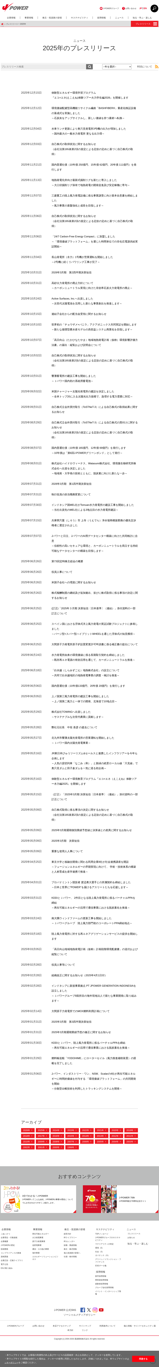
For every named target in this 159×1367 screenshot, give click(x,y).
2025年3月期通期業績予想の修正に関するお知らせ (83, 1057)
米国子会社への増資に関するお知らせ (75, 592)
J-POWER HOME (2, 24)
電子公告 (4, 1289)
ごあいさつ (5, 1259)
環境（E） (99, 1273)
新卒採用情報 (100, 1301)
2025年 (41, 1155)
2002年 (26, 1172)
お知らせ (130, 1262)
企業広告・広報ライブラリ (12, 1285)
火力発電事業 (37, 1262)
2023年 (70, 1155)
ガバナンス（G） (102, 1280)
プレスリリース (12, 24)
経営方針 (67, 1259)
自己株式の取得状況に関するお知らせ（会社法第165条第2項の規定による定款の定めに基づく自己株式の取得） (93, 149)
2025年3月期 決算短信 (66, 865)
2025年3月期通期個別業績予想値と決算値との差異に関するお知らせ (94, 855)
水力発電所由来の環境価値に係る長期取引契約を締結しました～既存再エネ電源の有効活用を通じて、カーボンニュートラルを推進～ (94, 679)
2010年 (26, 1166)
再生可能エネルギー (40, 1259)
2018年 (26, 1161)
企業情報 (11, 17)
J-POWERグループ (106, 8)
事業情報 (29, 17)
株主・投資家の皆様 (52, 17)
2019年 (129, 1155)
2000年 (56, 1172)
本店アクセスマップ (63, 1350)
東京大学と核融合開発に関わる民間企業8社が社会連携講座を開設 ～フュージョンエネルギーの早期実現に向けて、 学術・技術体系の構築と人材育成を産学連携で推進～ (93, 891)
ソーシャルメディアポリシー (79, 1339)
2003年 (129, 1166)
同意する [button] (143, 1359)
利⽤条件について (109, 1350)
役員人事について (63, 581)
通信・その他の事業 (40, 1274)
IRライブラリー (70, 1262)
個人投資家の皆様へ (72, 1278)
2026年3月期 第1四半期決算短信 (73, 488)
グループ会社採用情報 (104, 1312)
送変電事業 (37, 1270)
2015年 (70, 1161)
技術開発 (4, 1274)
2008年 (56, 1166)
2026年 (26, 1155)
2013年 (100, 1161)
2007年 (70, 1166)
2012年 (115, 1161)
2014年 (85, 1161)
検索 (89, 66)
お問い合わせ (129, 8)
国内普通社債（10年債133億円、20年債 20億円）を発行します (91, 710)
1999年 (70, 1172)
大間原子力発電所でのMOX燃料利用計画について (82, 1036)
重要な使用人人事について (68, 876)
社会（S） (99, 1276)
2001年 (41, 1172)
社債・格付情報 (70, 1281)
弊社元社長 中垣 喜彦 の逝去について (76, 752)
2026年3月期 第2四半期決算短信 (73, 272)
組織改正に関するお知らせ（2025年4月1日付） (81, 1000)
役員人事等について (64, 989)
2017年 (41, 1161)
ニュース (119, 17)
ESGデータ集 (100, 1290)
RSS (155, 66)
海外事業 (36, 1278)
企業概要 (4, 1266)
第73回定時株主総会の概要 (68, 571)
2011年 (129, 1161)
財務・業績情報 (70, 1270)
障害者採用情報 (101, 1305)
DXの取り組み (7, 1293)
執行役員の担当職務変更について (72, 499)
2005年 (100, 1166)
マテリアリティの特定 (104, 1269)
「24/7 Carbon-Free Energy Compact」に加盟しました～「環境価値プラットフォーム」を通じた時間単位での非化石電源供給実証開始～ (94, 241)
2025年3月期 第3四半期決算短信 (73, 1046)
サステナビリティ (79, 17)
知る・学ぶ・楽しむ (142, 17)
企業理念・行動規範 (9, 1262)
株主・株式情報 (70, 1274)
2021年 (100, 1155)
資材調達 (4, 1281)
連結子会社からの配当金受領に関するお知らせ (81, 313)
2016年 (56, 1161)
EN (144, 8)
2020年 (115, 1155)
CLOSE (154, 8)
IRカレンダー (69, 1266)
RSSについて (144, 66)
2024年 (56, 1155)
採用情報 (101, 17)
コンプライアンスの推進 (11, 1278)
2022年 (85, 1155)
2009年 (41, 1166)
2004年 (115, 1166)
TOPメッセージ (101, 1259)
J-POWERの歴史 (8, 1270)
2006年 (85, 1166)
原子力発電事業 (38, 1266)
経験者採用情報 (101, 1309)
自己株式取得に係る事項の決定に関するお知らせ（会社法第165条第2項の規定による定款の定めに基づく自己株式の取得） (93, 839)
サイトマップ (86, 1350)
